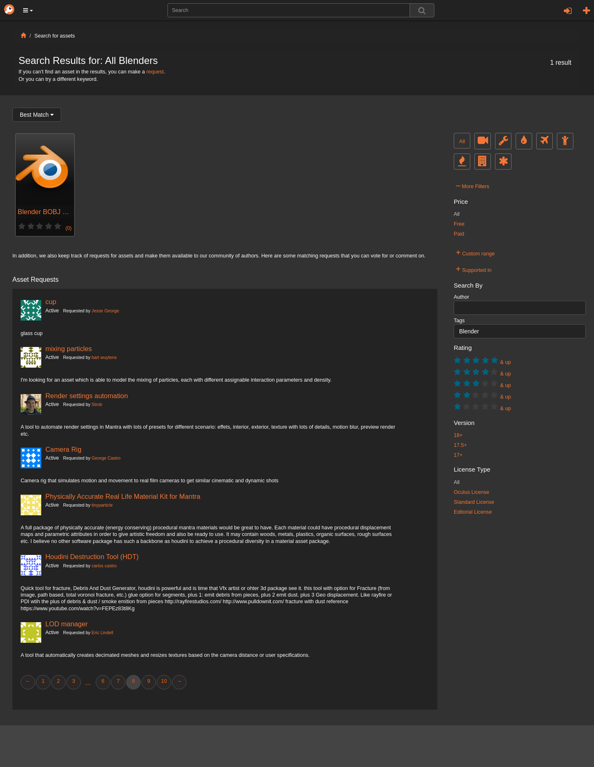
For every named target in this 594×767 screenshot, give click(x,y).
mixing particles (68, 348)
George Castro (106, 457)
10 (164, 681)
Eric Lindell (102, 632)
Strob (97, 404)
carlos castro (104, 565)
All (462, 141)
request (155, 72)
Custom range (475, 252)
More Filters (472, 185)
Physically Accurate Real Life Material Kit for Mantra (122, 496)
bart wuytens (104, 357)
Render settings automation (86, 395)
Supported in (474, 269)
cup (50, 301)
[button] (28, 10)
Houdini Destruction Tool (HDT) (92, 556)
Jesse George (105, 310)
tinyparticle (102, 505)
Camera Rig (63, 449)
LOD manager (66, 624)
